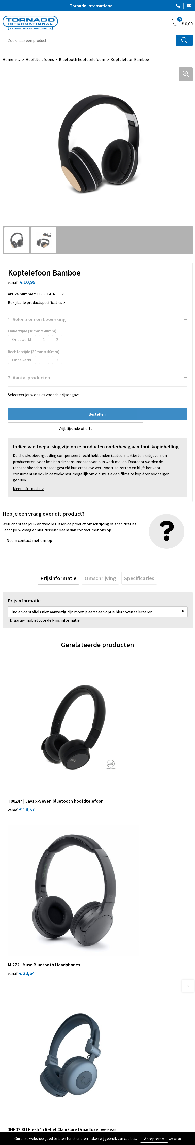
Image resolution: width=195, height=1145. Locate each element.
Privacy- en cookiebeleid (121, 1068)
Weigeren (175, 1138)
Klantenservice (16, 1068)
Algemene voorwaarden (120, 1060)
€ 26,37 (116, 895)
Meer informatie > (28, 488)
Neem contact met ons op (29, 540)
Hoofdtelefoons (40, 59)
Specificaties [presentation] (139, 578)
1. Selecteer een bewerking (37, 319)
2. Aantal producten (29, 377)
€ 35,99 (21, 895)
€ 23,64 (116, 763)
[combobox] (89, 40)
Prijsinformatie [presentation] (58, 578)
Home (8, 59)
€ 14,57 (21, 770)
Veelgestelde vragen (117, 990)
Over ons (107, 982)
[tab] (58, 578)
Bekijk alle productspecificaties (36, 302)
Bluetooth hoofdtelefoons (82, 59)
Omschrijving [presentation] (100, 578)
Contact (10, 1060)
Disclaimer (109, 1076)
